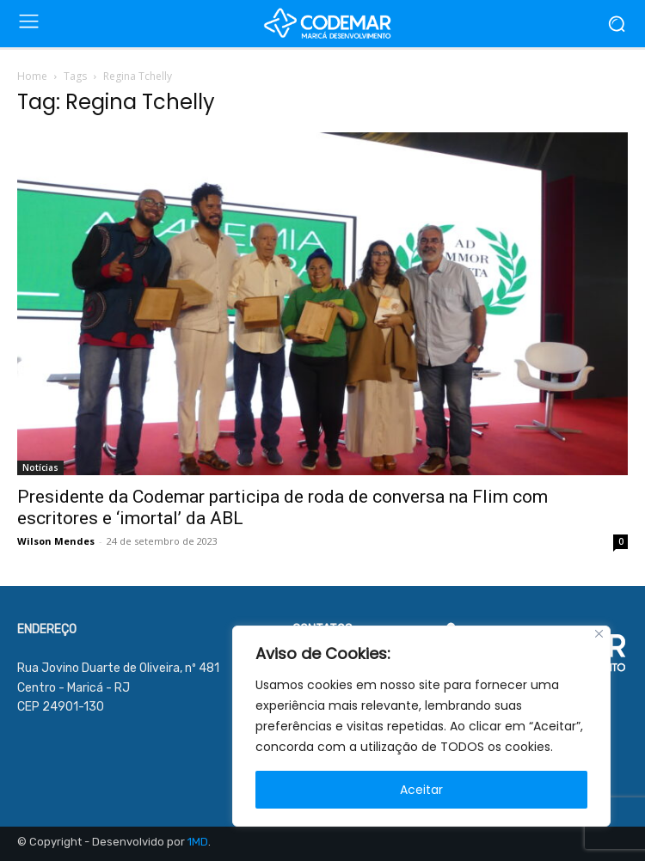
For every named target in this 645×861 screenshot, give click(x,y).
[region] (421, 726)
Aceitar (421, 789)
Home (32, 76)
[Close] (599, 634)
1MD (197, 841)
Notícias (40, 467)
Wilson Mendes (56, 540)
